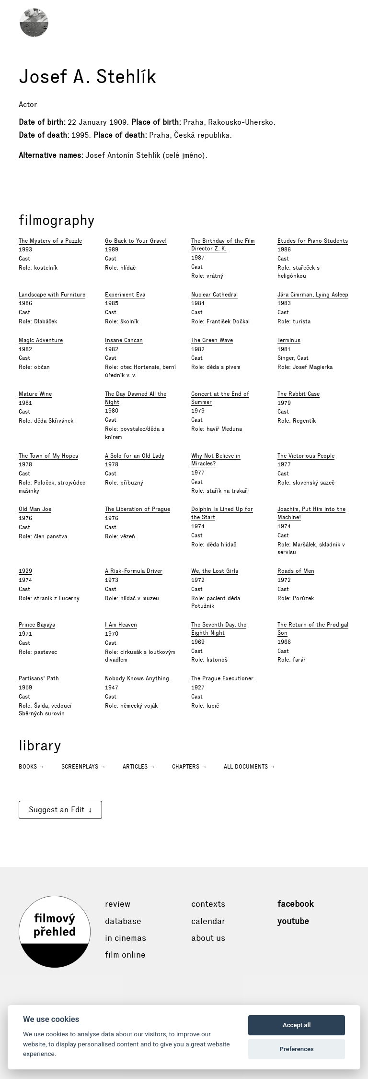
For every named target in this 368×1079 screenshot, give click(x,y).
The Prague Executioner (222, 678)
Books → (32, 766)
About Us (208, 938)
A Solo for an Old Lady (134, 455)
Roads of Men (295, 571)
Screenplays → (83, 766)
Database (123, 921)
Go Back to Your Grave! (136, 240)
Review (117, 904)
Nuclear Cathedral (214, 294)
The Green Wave (212, 340)
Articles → (139, 766)
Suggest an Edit (56, 809)
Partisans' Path (39, 678)
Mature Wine (35, 394)
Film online (125, 954)
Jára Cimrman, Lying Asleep (312, 294)
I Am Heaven (121, 624)
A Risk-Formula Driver (133, 571)
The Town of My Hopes (48, 455)
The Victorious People (305, 455)
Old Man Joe (35, 509)
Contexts (208, 904)
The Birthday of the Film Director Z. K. (223, 244)
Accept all (296, 1025)
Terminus (288, 340)
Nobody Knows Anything (137, 678)
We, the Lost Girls (214, 571)
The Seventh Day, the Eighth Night (218, 628)
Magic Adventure (41, 340)
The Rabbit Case (298, 394)
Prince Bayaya (37, 624)
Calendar (208, 921)
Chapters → (189, 766)
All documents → (250, 766)
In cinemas (125, 938)
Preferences (297, 1049)
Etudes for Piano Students (312, 240)
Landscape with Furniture (52, 294)
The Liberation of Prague (137, 509)
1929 (25, 571)
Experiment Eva (125, 294)
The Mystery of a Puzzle (50, 240)
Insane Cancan (124, 340)
